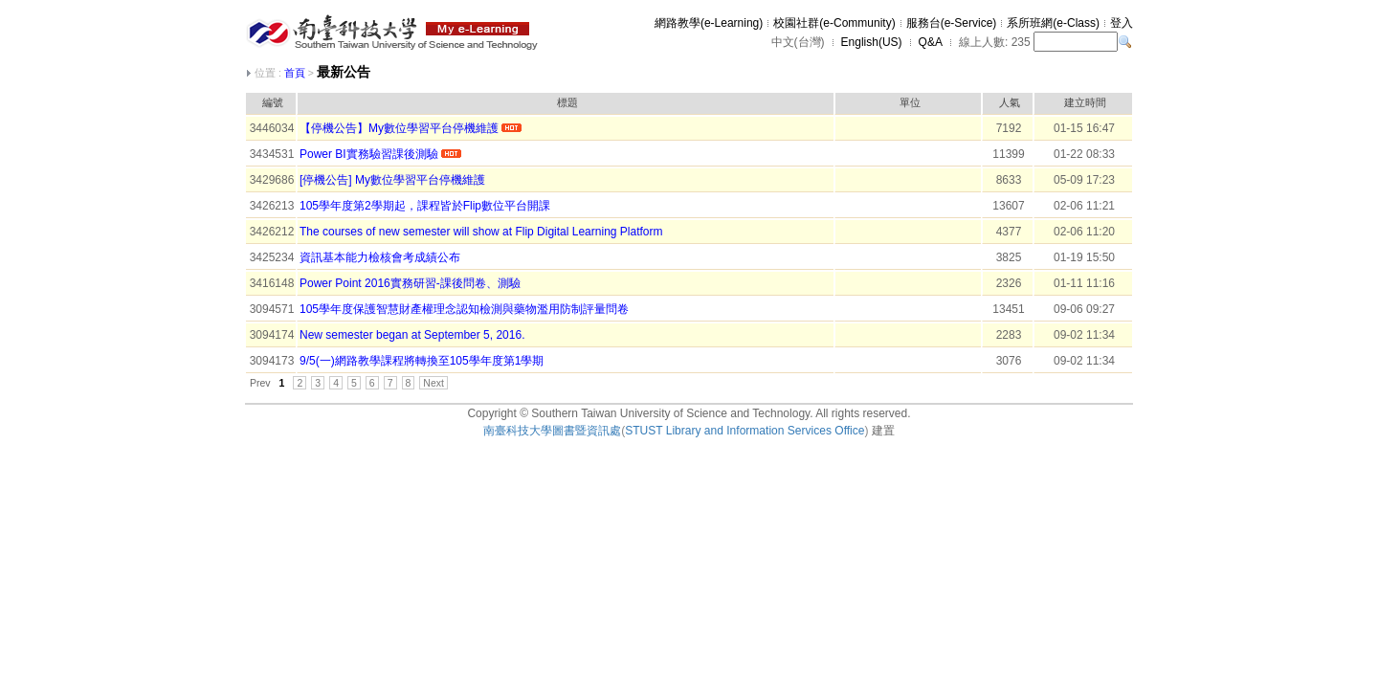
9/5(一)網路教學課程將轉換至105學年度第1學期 (422, 360)
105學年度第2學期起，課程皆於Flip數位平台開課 (425, 205)
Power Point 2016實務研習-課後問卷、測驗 (410, 283)
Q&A (931, 42)
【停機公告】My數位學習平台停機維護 (399, 128)
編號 (272, 102)
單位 (910, 102)
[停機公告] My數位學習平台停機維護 (392, 180)
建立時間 (1085, 102)
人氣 (1009, 102)
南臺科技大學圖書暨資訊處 (552, 430)
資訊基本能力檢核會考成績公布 (380, 257)
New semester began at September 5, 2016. (412, 335)
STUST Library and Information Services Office (744, 430)
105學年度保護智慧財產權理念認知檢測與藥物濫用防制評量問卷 (464, 309)
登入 (1121, 23)
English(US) (871, 42)
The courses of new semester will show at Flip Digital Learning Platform (481, 231)
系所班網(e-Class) (1053, 23)
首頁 (294, 72)
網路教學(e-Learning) (709, 23)
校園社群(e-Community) (834, 23)
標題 (567, 102)
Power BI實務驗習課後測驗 (369, 154)
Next (433, 383)
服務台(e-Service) (951, 23)
